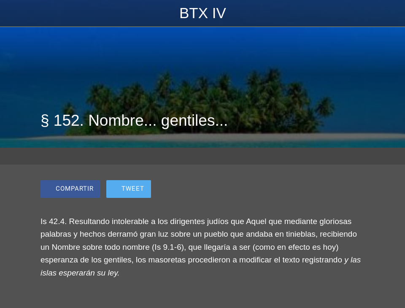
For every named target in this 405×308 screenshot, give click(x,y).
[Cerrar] (13, 13)
